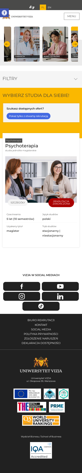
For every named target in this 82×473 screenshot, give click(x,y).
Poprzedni (7, 44)
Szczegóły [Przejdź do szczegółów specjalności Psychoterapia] (18, 202)
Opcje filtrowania (75, 78)
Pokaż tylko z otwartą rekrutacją (28, 116)
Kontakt (41, 324)
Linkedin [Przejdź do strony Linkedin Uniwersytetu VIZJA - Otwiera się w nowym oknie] (60, 296)
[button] (4, 12)
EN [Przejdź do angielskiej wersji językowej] (49, 7)
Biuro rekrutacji (41, 320)
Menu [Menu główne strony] (71, 16)
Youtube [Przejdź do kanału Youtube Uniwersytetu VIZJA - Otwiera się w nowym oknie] (60, 286)
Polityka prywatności (41, 334)
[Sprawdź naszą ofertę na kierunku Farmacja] (26, 44)
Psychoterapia (13, 140)
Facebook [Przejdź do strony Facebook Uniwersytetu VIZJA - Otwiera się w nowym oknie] (21, 286)
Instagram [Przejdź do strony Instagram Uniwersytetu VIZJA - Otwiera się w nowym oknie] (21, 296)
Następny (75, 44)
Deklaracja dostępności (41, 343)
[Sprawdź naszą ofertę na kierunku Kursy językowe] (55, 44)
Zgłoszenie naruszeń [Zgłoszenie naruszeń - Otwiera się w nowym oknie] (41, 338)
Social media (41, 329)
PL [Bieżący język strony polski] (42, 7)
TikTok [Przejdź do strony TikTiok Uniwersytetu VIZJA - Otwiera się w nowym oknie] (40, 306)
